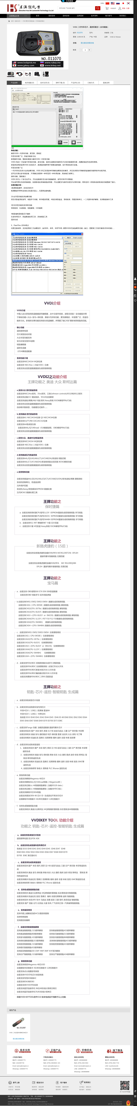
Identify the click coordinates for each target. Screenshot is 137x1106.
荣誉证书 (88, 1087)
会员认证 (10, 1089)
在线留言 (64, 1089)
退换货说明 (65, 1087)
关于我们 (81, 1087)
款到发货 (34, 1089)
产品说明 (14, 83)
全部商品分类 (18, 16)
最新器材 (51, 16)
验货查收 (41, 1089)
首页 (37, 16)
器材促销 (66, 16)
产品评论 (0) (75, 83)
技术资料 (94, 16)
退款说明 (58, 1089)
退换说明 (106, 83)
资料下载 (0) (60, 83)
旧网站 (102, 3)
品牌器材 (80, 16)
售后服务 (58, 1087)
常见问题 (17, 1087)
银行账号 (108, 16)
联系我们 (123, 16)
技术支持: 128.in (117, 1102)
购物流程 (17, 1089)
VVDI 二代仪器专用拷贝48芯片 (18, 1032)
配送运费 (41, 1087)
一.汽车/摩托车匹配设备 (27, 21)
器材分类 (17, 21)
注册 (127, 8)
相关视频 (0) (29, 83)
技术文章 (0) (44, 83)
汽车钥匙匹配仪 (40, 21)
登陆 (123, 8)
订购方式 (91, 83)
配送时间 (34, 1087)
